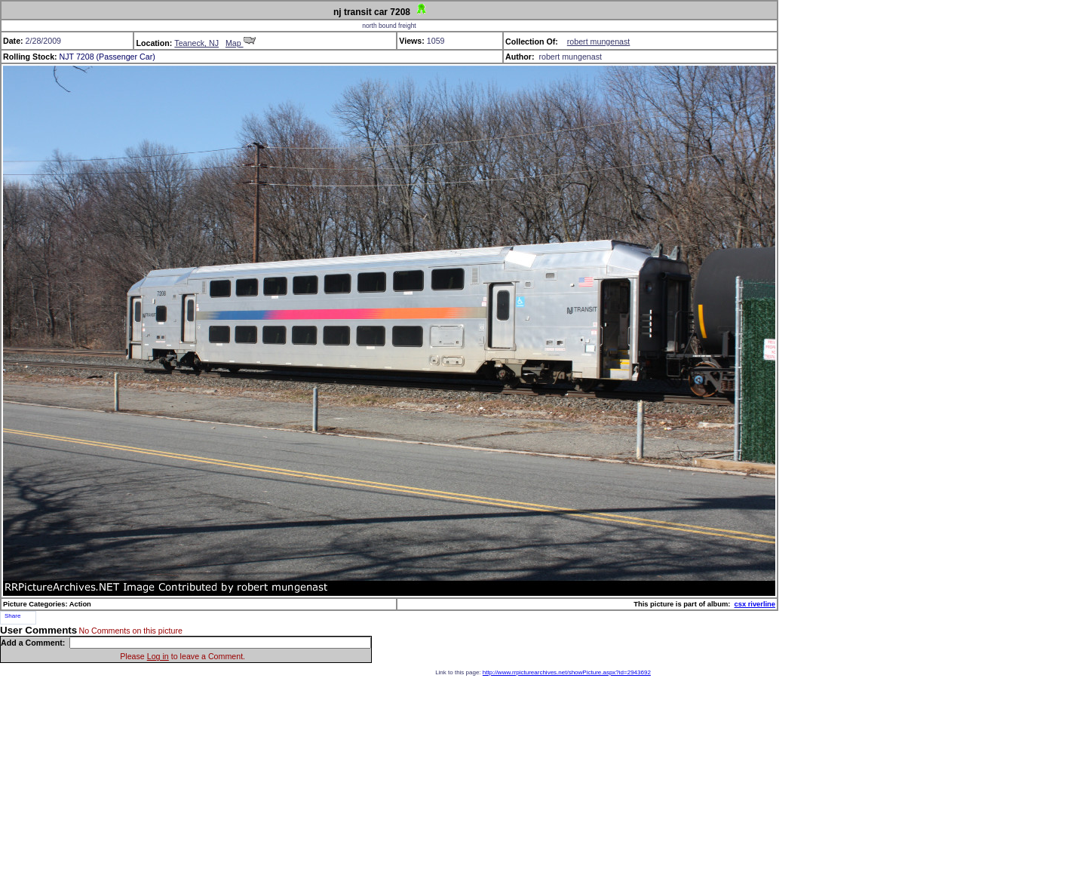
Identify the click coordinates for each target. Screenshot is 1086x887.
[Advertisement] (543, 781)
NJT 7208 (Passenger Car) (107, 56)
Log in (158, 656)
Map (240, 43)
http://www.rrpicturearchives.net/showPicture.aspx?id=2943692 (567, 672)
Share (12, 615)
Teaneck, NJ (196, 43)
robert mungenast (598, 41)
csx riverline (755, 604)
